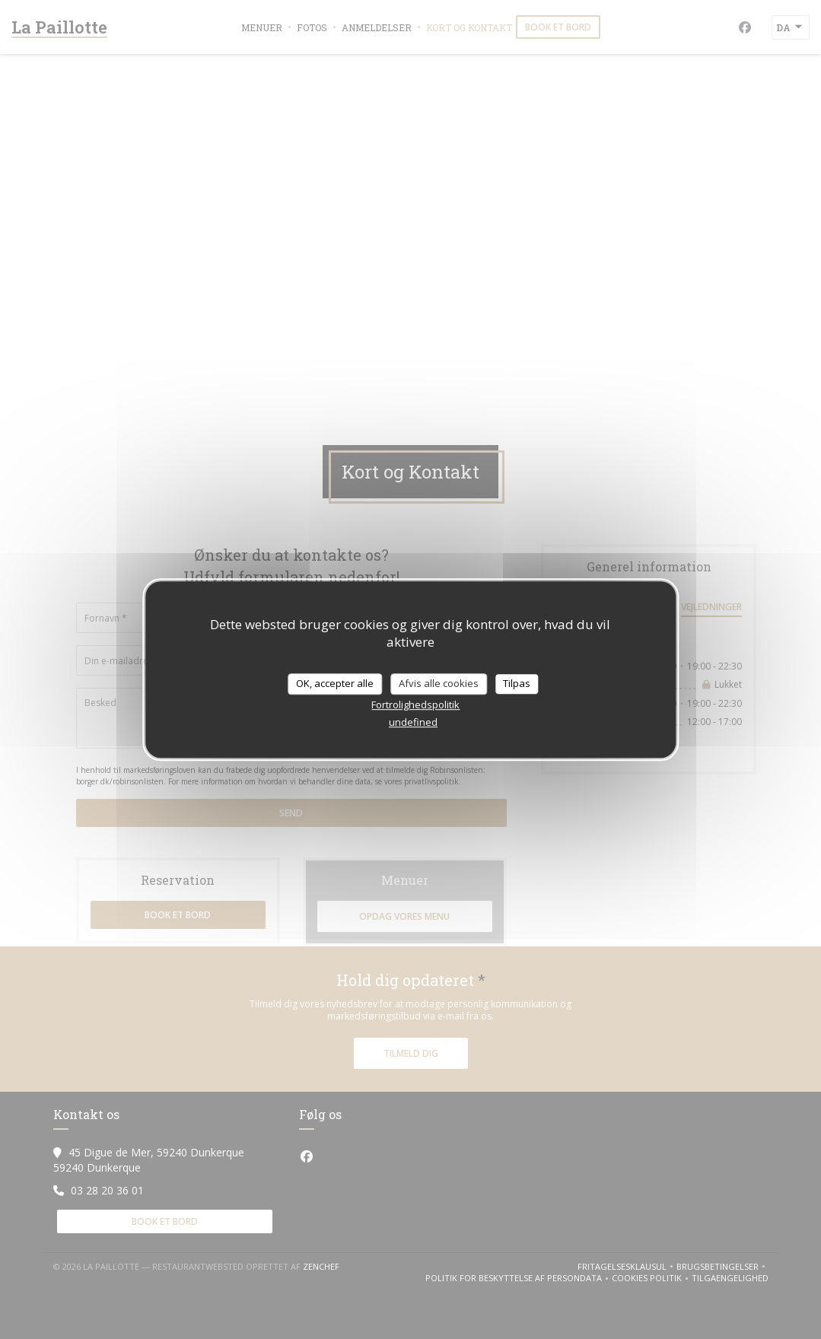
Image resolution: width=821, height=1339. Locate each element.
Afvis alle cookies (439, 683)
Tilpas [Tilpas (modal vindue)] (516, 683)
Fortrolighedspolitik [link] (415, 704)
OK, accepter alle (335, 683)
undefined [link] (413, 722)
